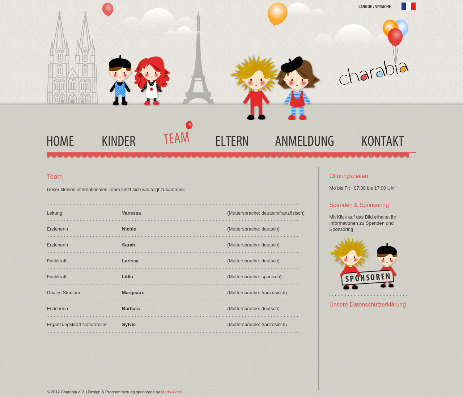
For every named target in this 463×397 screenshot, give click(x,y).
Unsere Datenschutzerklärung (368, 304)
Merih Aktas (171, 392)
